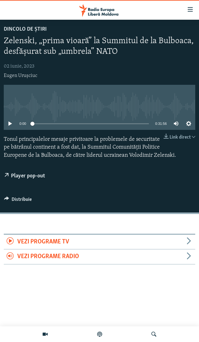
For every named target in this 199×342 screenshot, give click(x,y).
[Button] (18, 201)
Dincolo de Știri (25, 29)
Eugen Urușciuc (20, 75)
